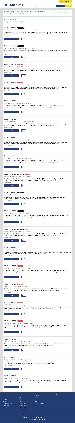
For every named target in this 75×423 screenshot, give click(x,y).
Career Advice (43, 6)
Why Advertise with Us (40, 403)
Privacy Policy (6, 405)
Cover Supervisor (10, 28)
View (12, 38)
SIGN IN (68, 6)
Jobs (30, 6)
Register (21, 397)
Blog (35, 6)
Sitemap (5, 407)
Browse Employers (23, 405)
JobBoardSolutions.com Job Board (37, 419)
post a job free (65, 2)
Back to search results (60, 12)
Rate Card (37, 401)
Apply (23, 38)
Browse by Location (23, 409)
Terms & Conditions (7, 403)
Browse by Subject (23, 407)
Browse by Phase (23, 411)
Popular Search (22, 413)
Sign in (20, 399)
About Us (52, 6)
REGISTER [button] (61, 6)
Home (4, 397)
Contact (4, 401)
